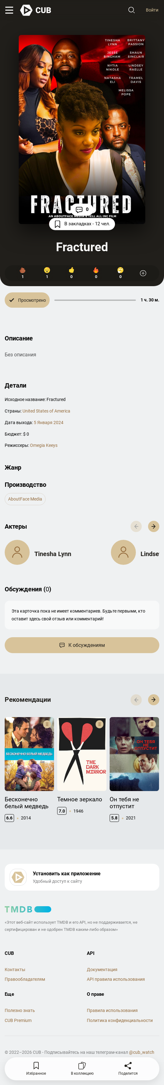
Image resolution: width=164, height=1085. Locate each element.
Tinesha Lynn (52, 554)
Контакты (15, 969)
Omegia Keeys (43, 445)
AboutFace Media (25, 498)
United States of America (46, 410)
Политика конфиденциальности (120, 1020)
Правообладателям (25, 979)
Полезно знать (20, 1010)
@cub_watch (141, 1052)
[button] (153, 526)
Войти (152, 9)
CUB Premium (18, 1020)
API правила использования (116, 979)
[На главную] (36, 10)
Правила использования (112, 1010)
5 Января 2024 (48, 422)
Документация (102, 969)
